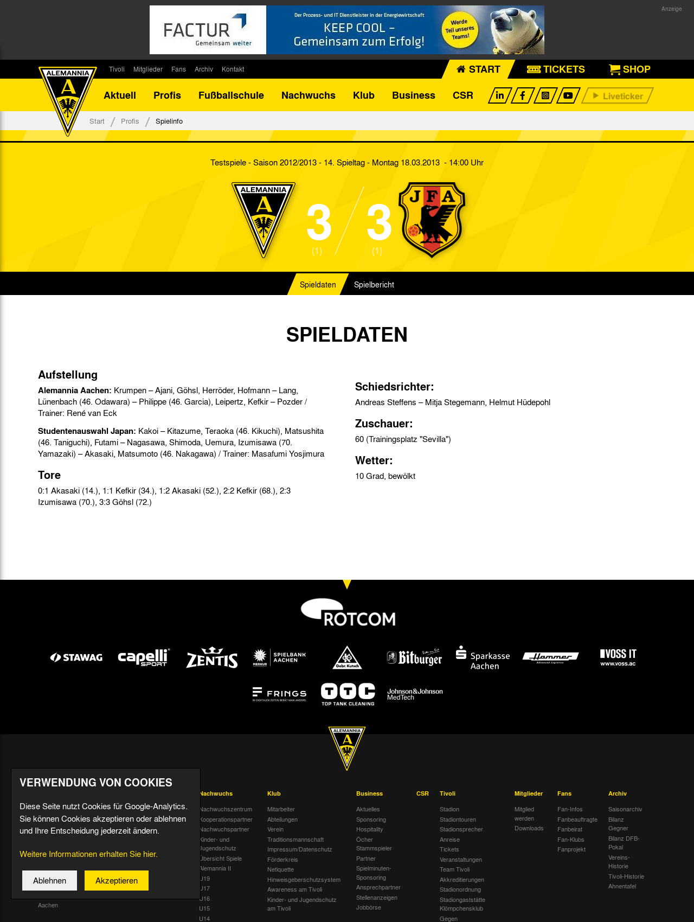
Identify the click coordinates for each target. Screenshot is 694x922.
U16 (204, 847)
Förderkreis (282, 808)
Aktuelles (368, 757)
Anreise (450, 788)
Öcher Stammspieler (374, 793)
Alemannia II (215, 816)
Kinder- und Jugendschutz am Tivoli (302, 853)
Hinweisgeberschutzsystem (303, 828)
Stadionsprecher (461, 777)
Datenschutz (161, 757)
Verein (275, 777)
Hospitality (369, 777)
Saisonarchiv (625, 757)
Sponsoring (371, 768)
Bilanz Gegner (618, 773)
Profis (167, 95)
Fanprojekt (571, 797)
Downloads (529, 776)
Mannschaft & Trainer (112, 762)
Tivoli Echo (52, 777)
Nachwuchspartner (224, 777)
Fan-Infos (570, 757)
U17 (204, 837)
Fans (178, 69)
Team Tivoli (455, 818)
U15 (204, 857)
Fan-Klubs (570, 788)
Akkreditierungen (462, 828)
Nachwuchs (308, 95)
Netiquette (280, 818)
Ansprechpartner (378, 835)
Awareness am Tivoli (294, 838)
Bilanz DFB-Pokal (624, 792)
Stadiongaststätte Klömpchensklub (462, 853)
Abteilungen (282, 768)
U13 (204, 877)
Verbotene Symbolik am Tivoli (471, 899)
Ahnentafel (622, 834)
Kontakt (233, 69)
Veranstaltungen (461, 808)
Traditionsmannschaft (295, 788)
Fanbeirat (569, 777)
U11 (204, 897)
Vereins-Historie (619, 810)
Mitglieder (148, 69)
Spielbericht (374, 284)
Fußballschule (231, 95)
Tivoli (117, 69)
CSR (463, 95)
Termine (48, 768)
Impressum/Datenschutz (299, 797)
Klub (364, 95)
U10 (204, 907)
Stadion (449, 757)
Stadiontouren (458, 768)
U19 (204, 827)
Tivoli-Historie (626, 825)
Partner (366, 807)
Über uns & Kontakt (160, 773)
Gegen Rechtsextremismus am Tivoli (471, 876)
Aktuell (120, 95)
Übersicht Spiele (220, 807)
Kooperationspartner (226, 768)
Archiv (204, 69)
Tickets (449, 797)
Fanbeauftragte (577, 768)
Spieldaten (318, 284)
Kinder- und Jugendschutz (217, 793)
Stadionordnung (460, 838)
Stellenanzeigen (376, 846)
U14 (204, 867)
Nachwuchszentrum (225, 757)
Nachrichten (54, 757)
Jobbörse (368, 855)
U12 (204, 887)
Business (413, 95)
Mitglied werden (524, 762)
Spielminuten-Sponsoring (373, 821)
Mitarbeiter (281, 757)
